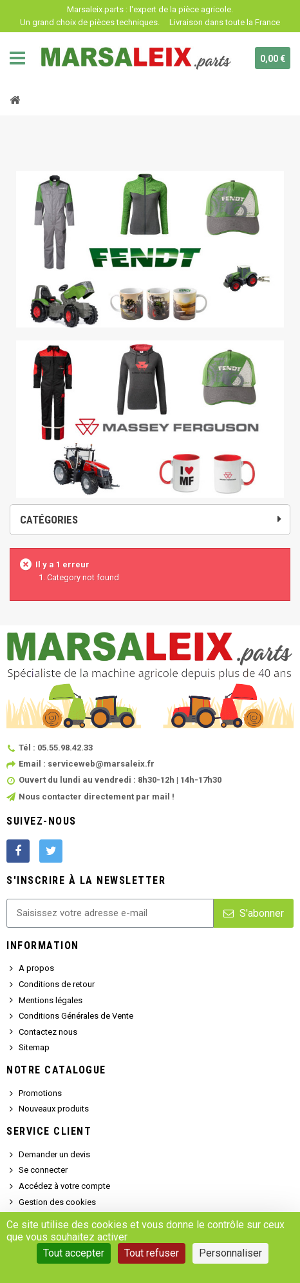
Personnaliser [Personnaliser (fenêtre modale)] (230, 1253)
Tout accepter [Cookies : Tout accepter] (73, 1253)
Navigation (17, 58)
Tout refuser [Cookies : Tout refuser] (151, 1253)
